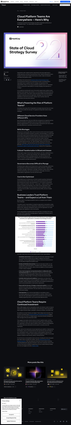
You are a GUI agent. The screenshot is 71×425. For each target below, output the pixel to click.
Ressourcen (31, 1)
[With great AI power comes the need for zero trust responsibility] (14, 376)
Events (40, 410)
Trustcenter (26, 421)
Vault (29, 410)
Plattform (12, 1)
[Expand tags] (15, 387)
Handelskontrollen (38, 421)
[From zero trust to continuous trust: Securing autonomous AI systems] (57, 376)
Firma (36, 1)
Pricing (21, 1)
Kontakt (51, 410)
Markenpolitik (31, 421)
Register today (35, 345)
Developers (26, 1)
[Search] (69, 5)
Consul (29, 413)
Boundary (30, 411)
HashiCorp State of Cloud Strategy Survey (40, 80)
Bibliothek (40, 411)
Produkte (17, 1)
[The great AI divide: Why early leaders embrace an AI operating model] (36, 376)
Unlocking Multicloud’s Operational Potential (38, 314)
